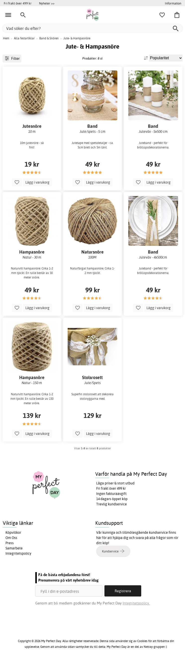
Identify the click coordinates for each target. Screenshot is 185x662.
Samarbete (14, 548)
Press (9, 543)
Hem (6, 38)
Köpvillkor (13, 532)
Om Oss (11, 537)
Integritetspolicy (18, 553)
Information (173, 3)
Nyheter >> (46, 3)
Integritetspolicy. (136, 603)
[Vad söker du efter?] (92, 28)
